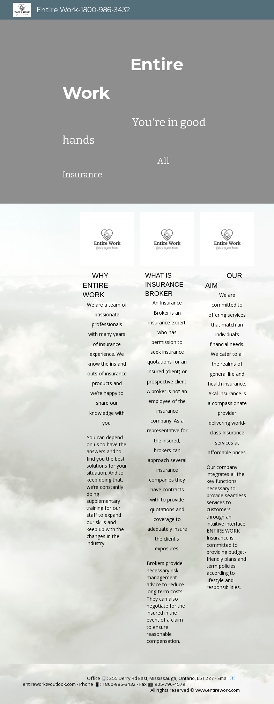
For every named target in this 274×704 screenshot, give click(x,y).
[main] (137, 111)
